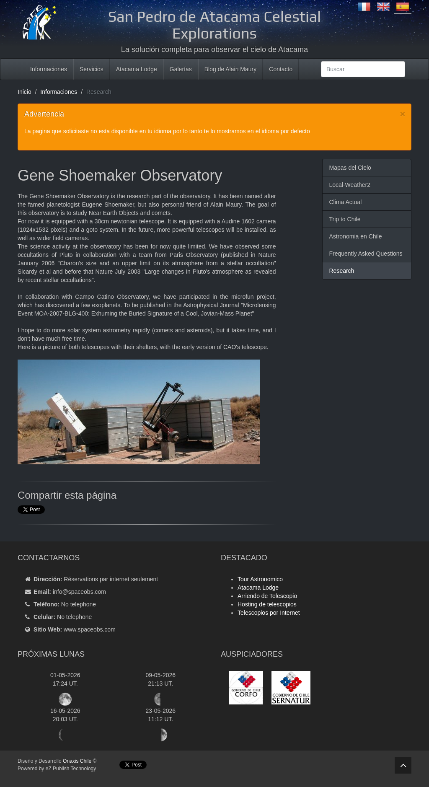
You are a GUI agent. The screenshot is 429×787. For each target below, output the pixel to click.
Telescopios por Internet (269, 612)
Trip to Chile (344, 219)
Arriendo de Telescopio (267, 596)
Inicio (24, 91)
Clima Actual (345, 202)
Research (341, 270)
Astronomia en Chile (355, 236)
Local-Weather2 (349, 184)
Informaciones (48, 69)
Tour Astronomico (260, 579)
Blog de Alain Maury (230, 69)
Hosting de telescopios (267, 604)
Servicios (91, 69)
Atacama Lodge (136, 69)
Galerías (181, 69)
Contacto (280, 69)
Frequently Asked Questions (365, 253)
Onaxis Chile (77, 761)
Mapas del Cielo (350, 167)
